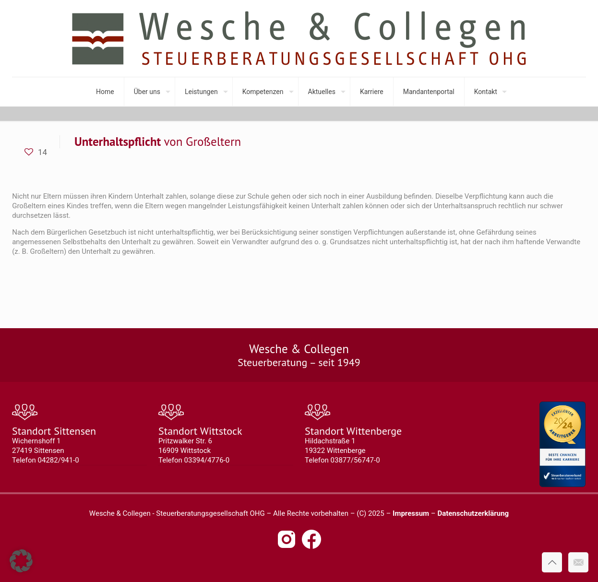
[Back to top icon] (552, 562)
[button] (21, 561)
